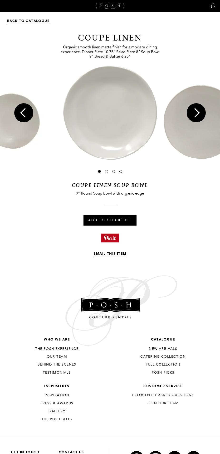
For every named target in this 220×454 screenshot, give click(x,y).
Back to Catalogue (28, 21)
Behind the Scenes (57, 364)
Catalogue (163, 339)
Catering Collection (163, 356)
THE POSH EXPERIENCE (56, 349)
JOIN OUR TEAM (163, 403)
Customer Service (163, 386)
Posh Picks (163, 372)
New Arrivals (163, 349)
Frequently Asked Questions (163, 395)
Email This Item (109, 253)
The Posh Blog (57, 419)
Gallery (57, 411)
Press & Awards (56, 403)
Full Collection (163, 364)
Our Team (57, 356)
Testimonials (57, 372)
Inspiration (56, 386)
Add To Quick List (110, 220)
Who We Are (57, 339)
